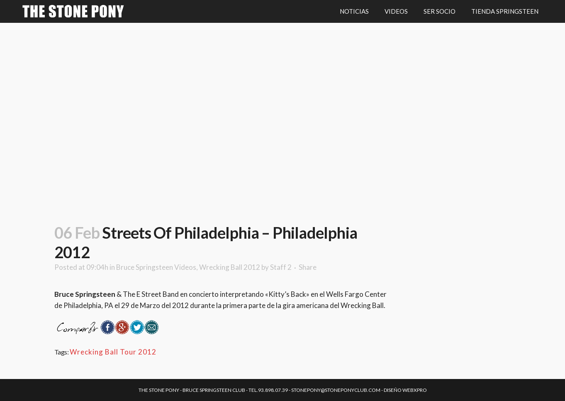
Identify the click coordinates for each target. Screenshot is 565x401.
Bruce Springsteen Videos (156, 267)
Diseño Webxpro (405, 390)
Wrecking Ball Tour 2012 (113, 351)
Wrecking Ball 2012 (229, 267)
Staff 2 (281, 267)
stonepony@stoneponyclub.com (335, 390)
